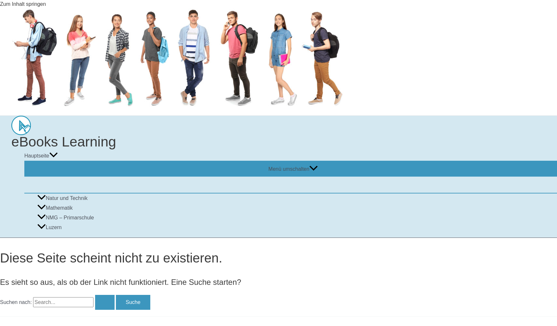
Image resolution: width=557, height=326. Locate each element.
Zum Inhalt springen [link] (23, 4)
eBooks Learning (63, 141)
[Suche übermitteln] (105, 302)
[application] (53, 156)
